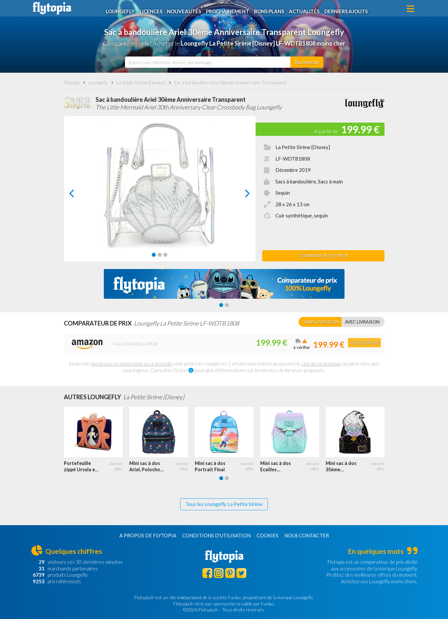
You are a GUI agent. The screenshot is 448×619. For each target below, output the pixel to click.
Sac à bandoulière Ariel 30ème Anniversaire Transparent (230, 82)
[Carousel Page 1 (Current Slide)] (154, 255)
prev (79, 195)
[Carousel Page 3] (165, 255)
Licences (152, 9)
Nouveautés (186, 9)
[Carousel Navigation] (159, 193)
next (240, 195)
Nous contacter (306, 535)
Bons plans (271, 9)
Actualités (306, 9)
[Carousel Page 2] (160, 255)
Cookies (267, 535)
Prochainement (229, 9)
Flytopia (51, 8)
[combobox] (207, 62)
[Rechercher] (306, 62)
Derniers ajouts (349, 9)
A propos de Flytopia (147, 535)
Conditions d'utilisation (216, 535)
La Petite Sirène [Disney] (140, 82)
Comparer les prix (323, 255)
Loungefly (121, 9)
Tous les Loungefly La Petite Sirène (224, 504)
